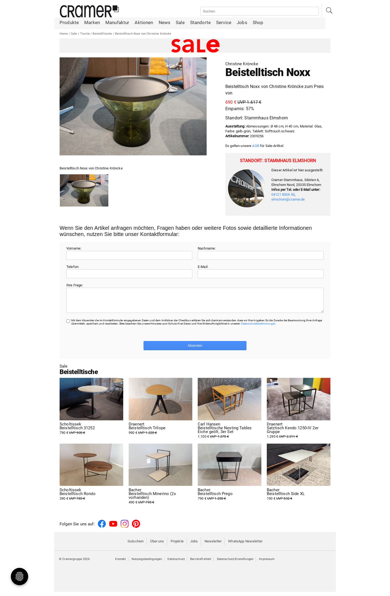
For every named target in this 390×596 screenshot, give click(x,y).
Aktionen (144, 23)
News (165, 23)
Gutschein (136, 545)
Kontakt (120, 563)
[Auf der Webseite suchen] (259, 11)
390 (91, 498)
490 (160, 500)
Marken (92, 23)
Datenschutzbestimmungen (258, 327)
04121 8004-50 (283, 194)
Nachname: (207, 248)
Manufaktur (117, 23)
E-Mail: (203, 267)
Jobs (242, 23)
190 (298, 498)
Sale (180, 23)
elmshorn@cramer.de (288, 199)
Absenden (195, 350)
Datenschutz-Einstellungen (235, 563)
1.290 (298, 434)
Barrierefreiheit (200, 563)
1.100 (229, 434)
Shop (258, 23)
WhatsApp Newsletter (245, 545)
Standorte (200, 23)
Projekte (177, 545)
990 (160, 432)
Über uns (157, 545)
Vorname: (73, 248)
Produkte (69, 23)
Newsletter (213, 545)
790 (91, 432)
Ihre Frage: (74, 285)
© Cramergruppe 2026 (74, 563)
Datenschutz (176, 563)
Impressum (267, 563)
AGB (255, 146)
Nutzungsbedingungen (147, 563)
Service (223, 23)
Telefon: (72, 267)
